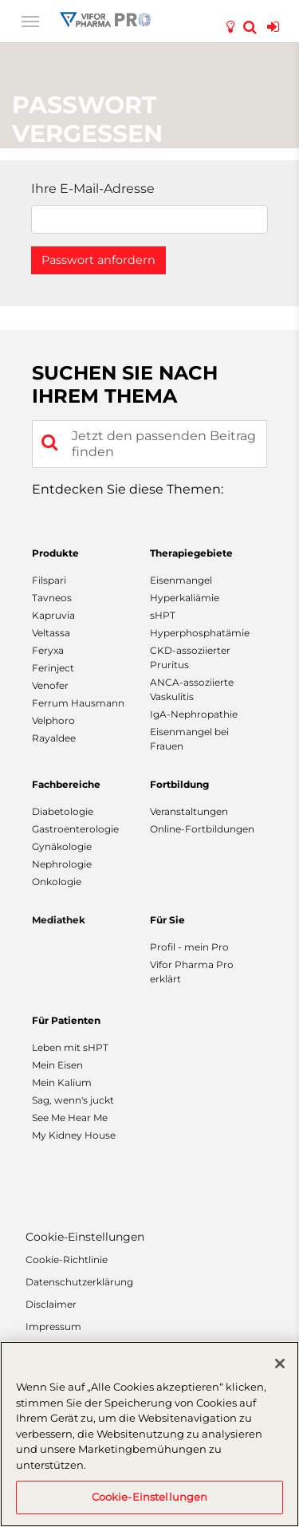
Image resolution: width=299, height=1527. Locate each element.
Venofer (50, 685)
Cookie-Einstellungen (85, 1237)
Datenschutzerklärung (79, 1282)
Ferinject (53, 668)
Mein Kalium (62, 1082)
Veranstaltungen (189, 811)
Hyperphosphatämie (200, 633)
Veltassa (51, 633)
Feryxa (48, 650)
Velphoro (53, 720)
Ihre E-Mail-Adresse (93, 188)
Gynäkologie (62, 846)
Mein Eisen (57, 1065)
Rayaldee (54, 738)
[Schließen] (279, 1363)
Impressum (53, 1326)
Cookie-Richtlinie (67, 1259)
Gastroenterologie (75, 829)
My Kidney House (74, 1135)
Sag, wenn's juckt (73, 1100)
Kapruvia (53, 615)
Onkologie (56, 881)
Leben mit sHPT (70, 1047)
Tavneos (52, 598)
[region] (149, 1434)
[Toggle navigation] (30, 20)
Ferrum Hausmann (78, 703)
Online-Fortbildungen (202, 829)
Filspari (49, 580)
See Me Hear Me (70, 1118)
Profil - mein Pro (189, 947)
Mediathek (58, 920)
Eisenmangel (181, 580)
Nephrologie (62, 864)
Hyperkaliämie (184, 598)
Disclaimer (51, 1304)
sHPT (162, 615)
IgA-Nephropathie (194, 714)
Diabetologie (62, 811)
